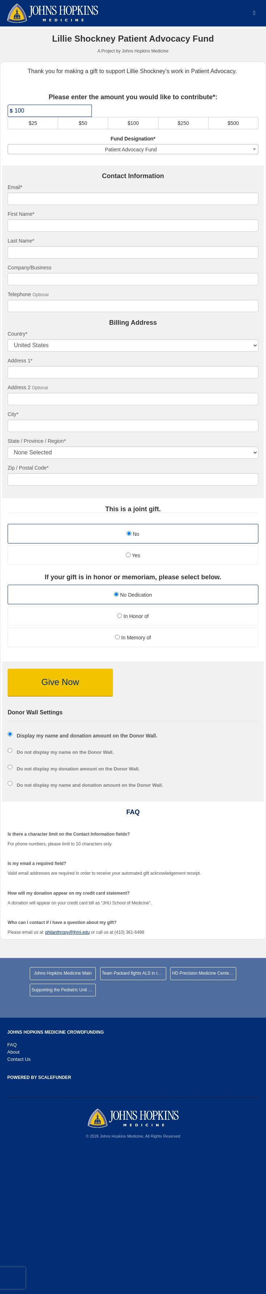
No (133, 534)
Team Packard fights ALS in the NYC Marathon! (134, 973)
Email (15, 187)
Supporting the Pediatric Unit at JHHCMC (64, 989)
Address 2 (19, 387)
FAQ (12, 1044)
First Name (21, 214)
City (13, 414)
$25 (33, 123)
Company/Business (30, 267)
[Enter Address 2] (133, 399)
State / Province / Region (37, 441)
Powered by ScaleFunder (39, 1077)
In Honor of (132, 616)
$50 (83, 123)
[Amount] (50, 111)
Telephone (19, 294)
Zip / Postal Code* (28, 468)
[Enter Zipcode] (133, 479)
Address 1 (20, 361)
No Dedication (133, 595)
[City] (133, 426)
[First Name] (133, 225)
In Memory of (133, 637)
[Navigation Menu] (254, 13)
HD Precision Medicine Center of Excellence (204, 973)
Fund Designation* (133, 139)
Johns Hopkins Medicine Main (62, 973)
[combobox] (133, 149)
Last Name (21, 241)
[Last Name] (133, 252)
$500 (233, 123)
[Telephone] (133, 306)
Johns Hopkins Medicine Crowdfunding (55, 1032)
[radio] (133, 595)
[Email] (133, 199)
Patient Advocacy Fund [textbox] (131, 149)
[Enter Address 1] (133, 372)
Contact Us (18, 1059)
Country (17, 334)
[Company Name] (133, 279)
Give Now (60, 682)
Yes (133, 555)
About (13, 1052)
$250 (183, 123)
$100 (133, 123)
